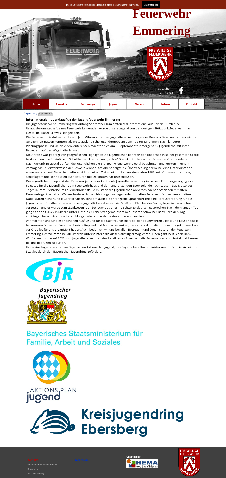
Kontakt (191, 104)
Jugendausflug (31, 113)
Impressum (81, 460)
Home (36, 104)
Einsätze (62, 104)
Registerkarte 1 (45, 113)
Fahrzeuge (87, 104)
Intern (165, 104)
